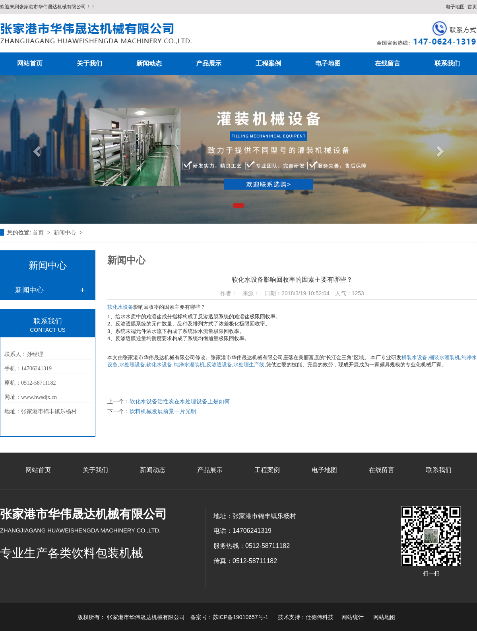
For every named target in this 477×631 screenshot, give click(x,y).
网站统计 (352, 617)
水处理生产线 (248, 365)
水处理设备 (132, 365)
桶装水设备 (414, 357)
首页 (472, 7)
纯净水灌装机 (189, 365)
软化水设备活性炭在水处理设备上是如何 (180, 401)
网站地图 (384, 617)
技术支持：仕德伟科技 (306, 617)
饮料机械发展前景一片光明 (163, 411)
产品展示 (208, 63)
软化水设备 (120, 307)
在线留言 (387, 63)
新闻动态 (149, 63)
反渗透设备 (219, 365)
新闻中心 (66, 232)
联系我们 (447, 63)
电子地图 (455, 7)
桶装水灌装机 (444, 357)
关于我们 (89, 63)
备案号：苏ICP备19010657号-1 (229, 617)
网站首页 (30, 63)
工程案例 (268, 63)
